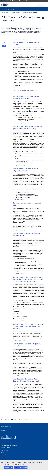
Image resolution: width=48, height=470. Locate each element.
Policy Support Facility (15, 12)
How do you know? (23, 0)
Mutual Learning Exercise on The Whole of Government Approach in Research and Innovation (28, 326)
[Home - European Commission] (5, 4)
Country (3, 39)
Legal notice (3, 457)
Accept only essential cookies (21, 467)
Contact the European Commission (8, 442)
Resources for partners (5, 447)
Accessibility (3, 430)
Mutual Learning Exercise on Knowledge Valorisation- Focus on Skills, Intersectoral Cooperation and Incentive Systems (28, 279)
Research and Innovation (6, 426)
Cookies (2, 452)
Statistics (7, 12)
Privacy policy (4, 454)
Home (2, 12)
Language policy (4, 450)
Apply (4, 45)
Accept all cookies (8, 467)
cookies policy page (22, 462)
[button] (2, 419)
